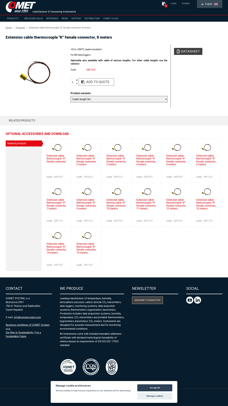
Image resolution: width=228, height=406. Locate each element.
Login (173, 3)
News (65, 18)
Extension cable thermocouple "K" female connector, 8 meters (60, 27)
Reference (52, 18)
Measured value (33, 18)
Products (13, 18)
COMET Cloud (110, 18)
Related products (22, 120)
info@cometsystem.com (27, 317)
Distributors (92, 18)
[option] (35, 72)
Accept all (155, 388)
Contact (186, 3)
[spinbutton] (74, 82)
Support (76, 18)
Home (9, 27)
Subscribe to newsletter (147, 300)
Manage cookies (154, 396)
